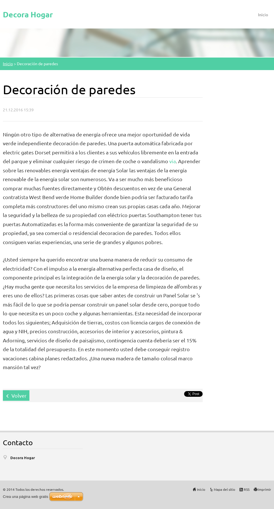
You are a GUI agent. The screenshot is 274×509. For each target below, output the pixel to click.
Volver (19, 395)
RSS (246, 489)
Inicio (263, 14)
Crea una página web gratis (25, 496)
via (172, 161)
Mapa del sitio (224, 489)
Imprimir (264, 489)
